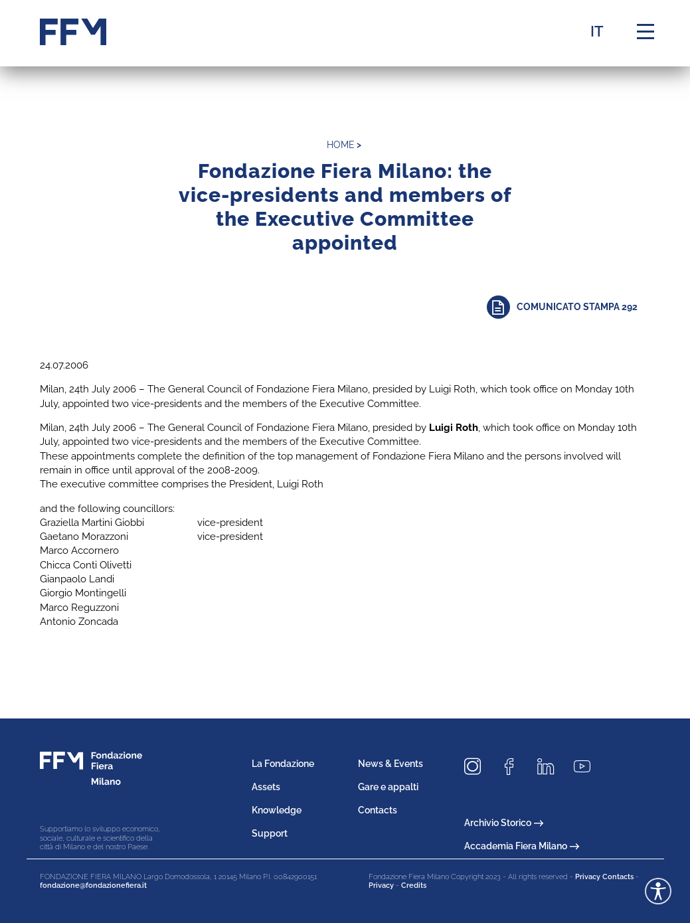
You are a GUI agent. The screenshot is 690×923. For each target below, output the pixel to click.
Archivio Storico (503, 822)
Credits (413, 885)
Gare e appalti (388, 787)
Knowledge (277, 810)
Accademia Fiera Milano (521, 846)
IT (597, 31)
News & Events (390, 763)
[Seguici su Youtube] (587, 766)
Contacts (377, 810)
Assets (266, 787)
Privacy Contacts (604, 877)
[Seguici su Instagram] (477, 766)
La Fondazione (283, 763)
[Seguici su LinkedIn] (550, 766)
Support (270, 833)
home (341, 144)
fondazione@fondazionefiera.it (93, 885)
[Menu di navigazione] (645, 32)
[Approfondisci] (569, 307)
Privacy (381, 885)
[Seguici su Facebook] (514, 766)
